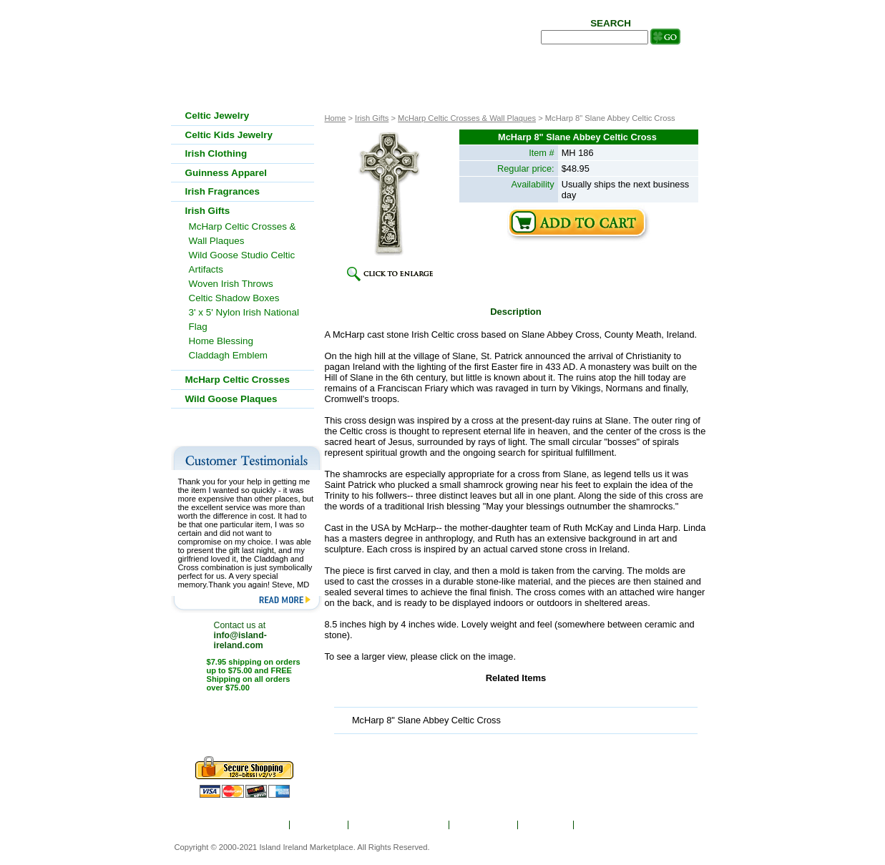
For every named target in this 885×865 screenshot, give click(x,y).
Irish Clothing (216, 153)
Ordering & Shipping (400, 825)
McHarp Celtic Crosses (237, 379)
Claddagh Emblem (228, 355)
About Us (320, 825)
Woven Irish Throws (231, 283)
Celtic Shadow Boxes (234, 298)
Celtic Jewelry (217, 115)
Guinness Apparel (226, 172)
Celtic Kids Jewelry (229, 134)
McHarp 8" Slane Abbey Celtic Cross (426, 720)
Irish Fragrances (222, 191)
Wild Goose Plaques (231, 399)
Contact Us (607, 825)
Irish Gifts (371, 118)
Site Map (546, 825)
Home (268, 825)
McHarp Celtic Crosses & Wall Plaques (467, 118)
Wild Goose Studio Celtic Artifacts (242, 262)
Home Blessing (221, 341)
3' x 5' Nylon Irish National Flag (244, 319)
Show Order (484, 825)
